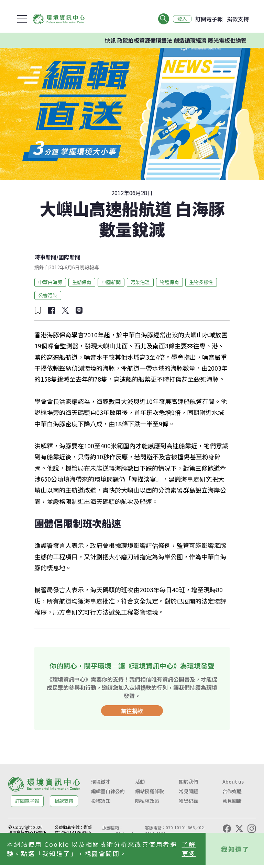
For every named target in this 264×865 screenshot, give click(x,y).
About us (233, 781)
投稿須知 (100, 800)
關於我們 (188, 781)
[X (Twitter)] (239, 828)
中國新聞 (111, 282)
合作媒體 (232, 791)
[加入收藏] (37, 310)
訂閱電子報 (209, 19)
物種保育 (169, 282)
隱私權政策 (147, 800)
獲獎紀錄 (188, 800)
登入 (182, 18)
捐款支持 (238, 19)
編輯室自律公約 (108, 791)
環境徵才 (100, 781)
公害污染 (47, 295)
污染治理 (140, 282)
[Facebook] (227, 828)
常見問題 (188, 791)
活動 (140, 781)
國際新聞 (69, 257)
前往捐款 (132, 711)
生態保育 (81, 282)
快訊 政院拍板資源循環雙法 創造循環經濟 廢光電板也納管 (181, 40)
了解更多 (189, 849)
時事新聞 (45, 257)
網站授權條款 (149, 791)
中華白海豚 (50, 282)
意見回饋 (232, 800)
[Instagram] (252, 828)
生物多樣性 (201, 282)
